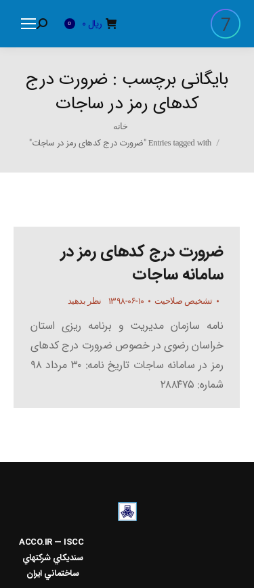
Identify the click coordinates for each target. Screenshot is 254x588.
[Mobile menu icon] (28, 24)
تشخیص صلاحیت (183, 301)
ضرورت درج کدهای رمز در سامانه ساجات (142, 263)
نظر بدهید (85, 301)
